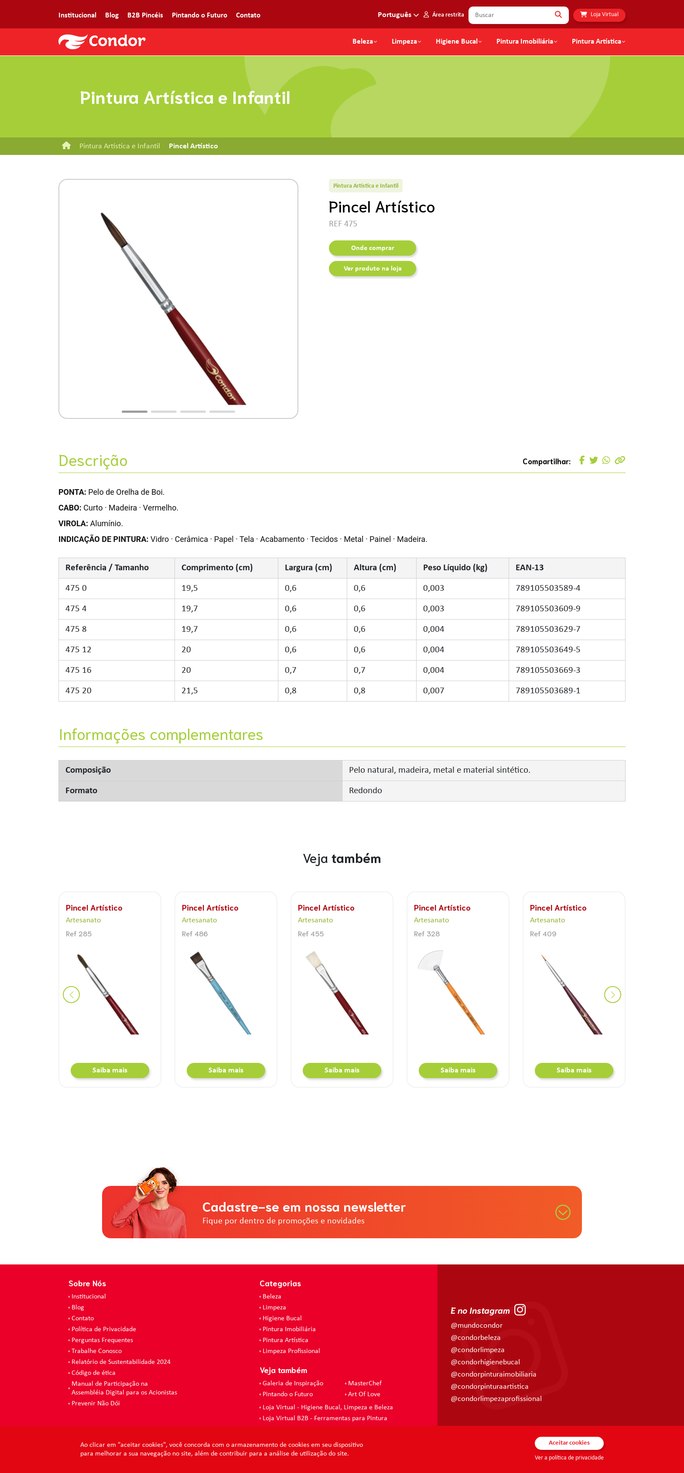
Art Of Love (364, 1394)
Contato (248, 15)
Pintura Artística (596, 41)
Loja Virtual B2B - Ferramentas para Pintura (325, 1418)
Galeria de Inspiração (293, 1383)
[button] (134, 412)
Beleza (362, 41)
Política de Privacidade (104, 1329)
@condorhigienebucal (485, 1362)
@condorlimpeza (478, 1350)
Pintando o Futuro (199, 15)
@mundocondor (477, 1326)
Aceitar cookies (569, 1443)
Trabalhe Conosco (97, 1351)
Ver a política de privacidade (569, 1458)
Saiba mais (109, 1070)
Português (394, 15)
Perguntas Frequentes (102, 1340)
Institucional (77, 15)
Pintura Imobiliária (524, 41)
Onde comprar (372, 248)
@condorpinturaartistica (490, 1387)
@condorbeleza (476, 1338)
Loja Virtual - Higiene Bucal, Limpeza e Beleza (328, 1407)
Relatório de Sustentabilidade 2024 (121, 1362)
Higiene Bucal (457, 41)
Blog (112, 15)
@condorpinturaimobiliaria (494, 1374)
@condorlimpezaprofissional (496, 1399)
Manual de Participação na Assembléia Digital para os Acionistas (124, 1388)
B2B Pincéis (145, 15)
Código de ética (94, 1373)
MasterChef (365, 1383)
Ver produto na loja (373, 268)
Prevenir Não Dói (96, 1403)
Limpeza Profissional (291, 1351)
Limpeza (274, 1307)
